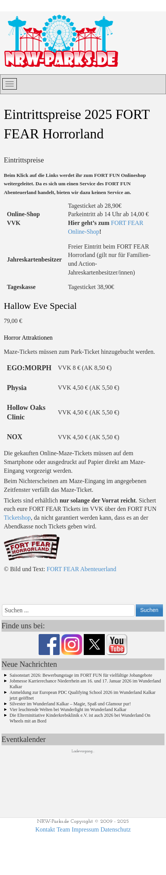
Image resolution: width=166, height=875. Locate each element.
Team (63, 829)
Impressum (85, 829)
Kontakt (45, 829)
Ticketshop (17, 517)
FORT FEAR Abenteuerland (81, 569)
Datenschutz (116, 829)
